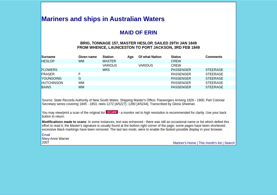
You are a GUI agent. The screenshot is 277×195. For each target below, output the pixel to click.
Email (46, 135)
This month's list (210, 143)
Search (230, 143)
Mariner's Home (184, 143)
